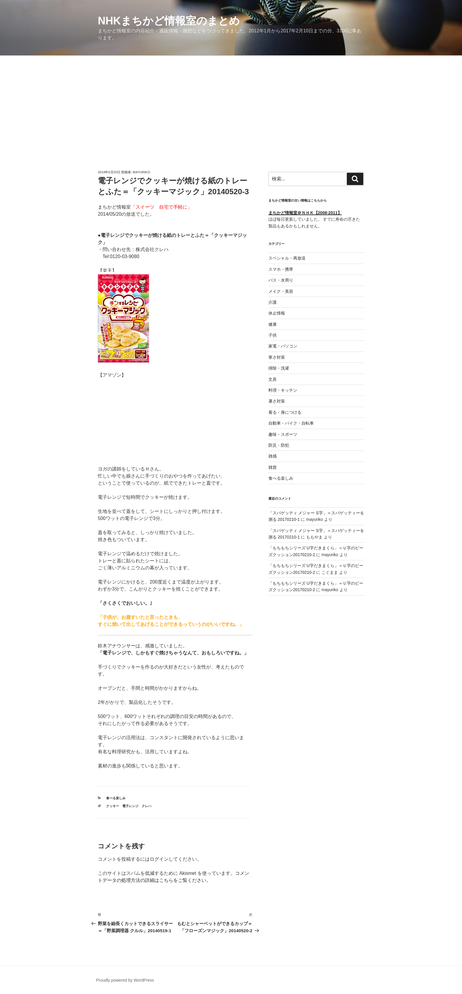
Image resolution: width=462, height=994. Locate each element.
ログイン (159, 859)
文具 (272, 379)
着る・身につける (284, 412)
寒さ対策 (276, 357)
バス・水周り (280, 280)
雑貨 (272, 467)
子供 (272, 335)
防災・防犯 (278, 445)
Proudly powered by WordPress (125, 980)
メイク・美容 (280, 291)
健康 (272, 324)
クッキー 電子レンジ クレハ (128, 806)
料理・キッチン (282, 390)
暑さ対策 (276, 401)
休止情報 (276, 313)
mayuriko (141, 172)
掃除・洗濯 (278, 368)
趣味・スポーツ (282, 434)
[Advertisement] (231, 100)
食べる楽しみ (116, 798)
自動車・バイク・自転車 (291, 423)
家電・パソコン (282, 346)
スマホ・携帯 (280, 269)
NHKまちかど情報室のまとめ (169, 21)
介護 (272, 302)
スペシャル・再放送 (287, 258)
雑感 (272, 456)
